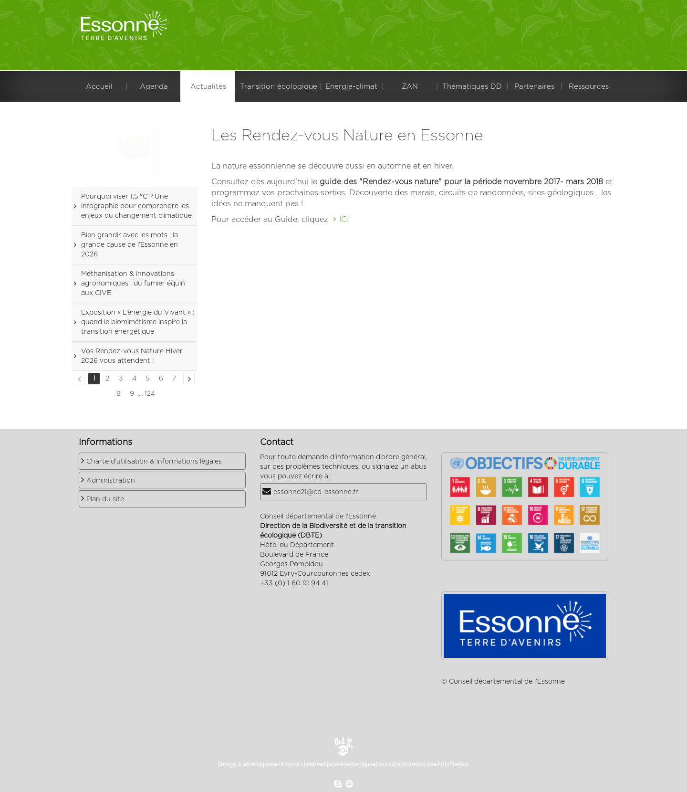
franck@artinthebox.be (405, 764)
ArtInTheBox (453, 764)
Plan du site (105, 499)
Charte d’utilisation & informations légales (154, 461)
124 (150, 394)
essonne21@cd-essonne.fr (315, 492)
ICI (344, 219)
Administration (110, 480)
